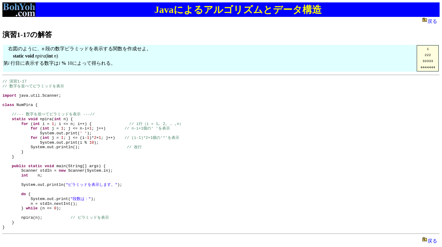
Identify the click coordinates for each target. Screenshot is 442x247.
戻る (434, 21)
